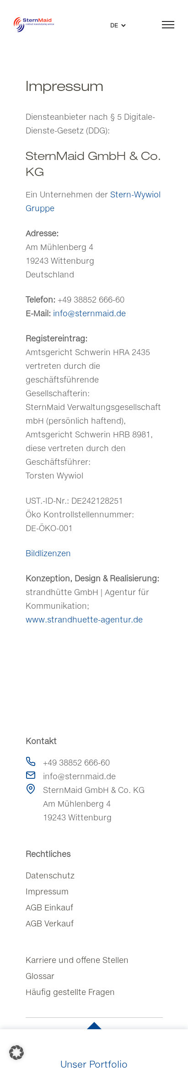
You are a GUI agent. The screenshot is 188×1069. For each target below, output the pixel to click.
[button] (16, 1052)
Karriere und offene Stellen (77, 960)
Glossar (40, 976)
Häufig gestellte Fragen (70, 992)
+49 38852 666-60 (76, 762)
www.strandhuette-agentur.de (84, 619)
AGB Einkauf (49, 907)
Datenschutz (50, 875)
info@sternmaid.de (89, 313)
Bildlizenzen (48, 553)
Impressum (47, 891)
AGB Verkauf (50, 923)
